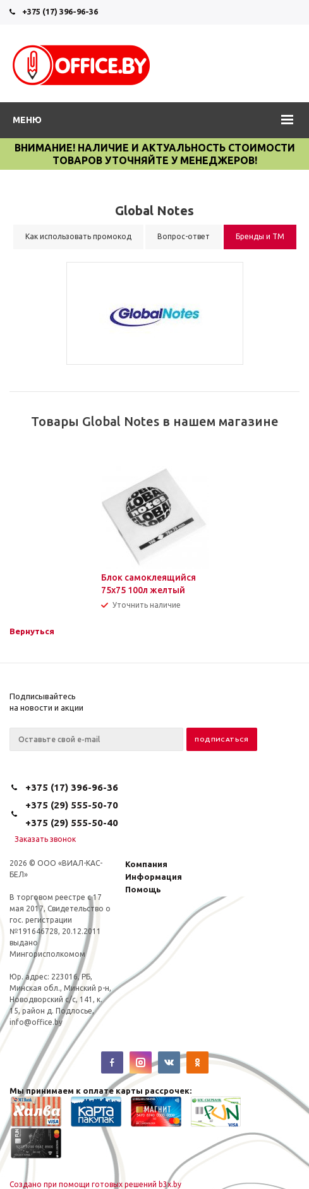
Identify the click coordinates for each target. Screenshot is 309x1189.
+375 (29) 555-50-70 (71, 805)
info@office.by (36, 1022)
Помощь (143, 889)
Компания (146, 864)
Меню (27, 120)
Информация (153, 876)
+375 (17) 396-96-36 (60, 11)
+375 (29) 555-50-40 (71, 822)
